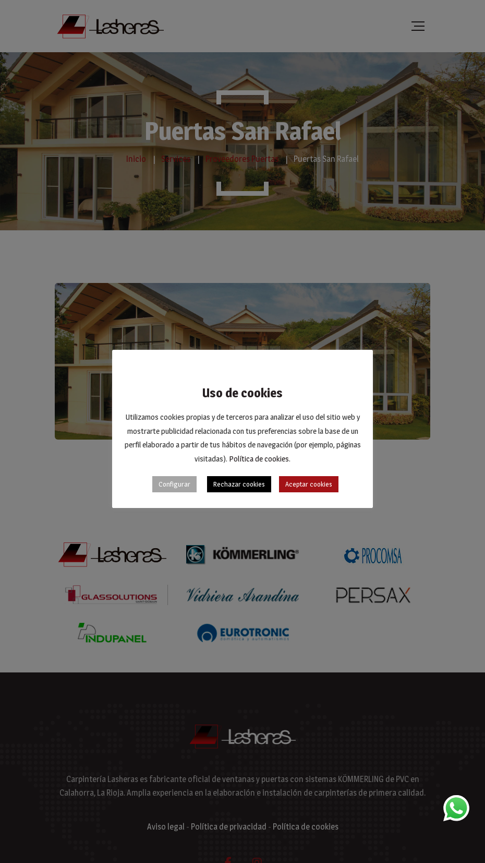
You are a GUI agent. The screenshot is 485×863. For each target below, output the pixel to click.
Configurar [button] (174, 484)
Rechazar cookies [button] (239, 484)
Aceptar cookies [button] (308, 484)
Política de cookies (259, 459)
